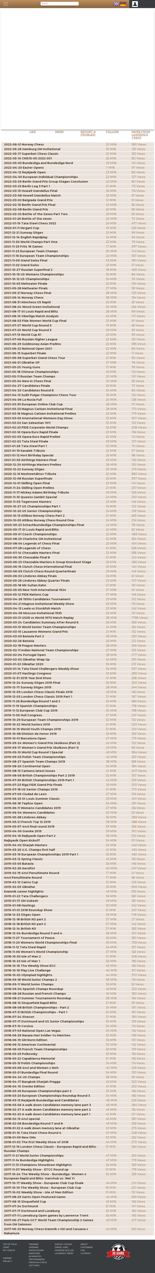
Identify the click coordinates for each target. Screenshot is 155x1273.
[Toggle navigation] (5, 4)
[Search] (60, 3)
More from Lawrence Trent (141, 134)
